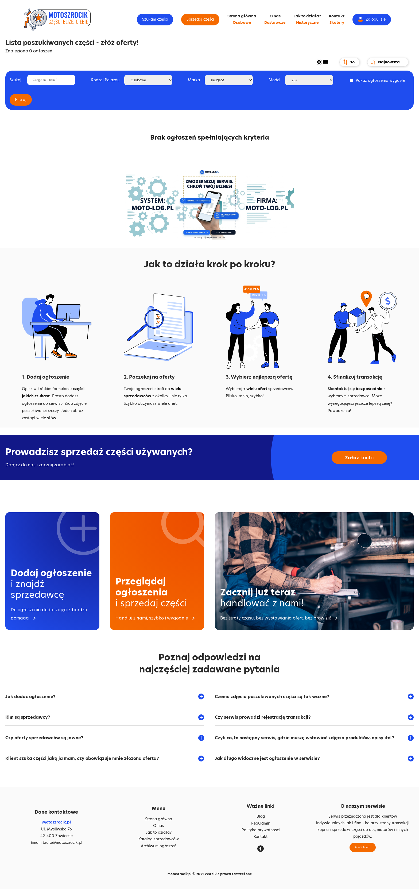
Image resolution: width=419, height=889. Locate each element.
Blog (261, 816)
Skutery (336, 22)
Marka (194, 80)
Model (274, 80)
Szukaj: (16, 80)
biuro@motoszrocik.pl (62, 842)
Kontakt (336, 16)
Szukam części (155, 19)
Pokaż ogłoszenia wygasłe (380, 80)
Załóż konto (362, 847)
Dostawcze (275, 22)
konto (359, 457)
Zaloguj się (372, 19)
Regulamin (260, 823)
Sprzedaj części (200, 19)
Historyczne (307, 22)
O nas (275, 16)
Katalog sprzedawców (158, 839)
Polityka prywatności (261, 830)
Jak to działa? (307, 16)
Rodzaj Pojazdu (105, 80)
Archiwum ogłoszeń (158, 846)
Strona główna (241, 16)
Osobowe (242, 22)
